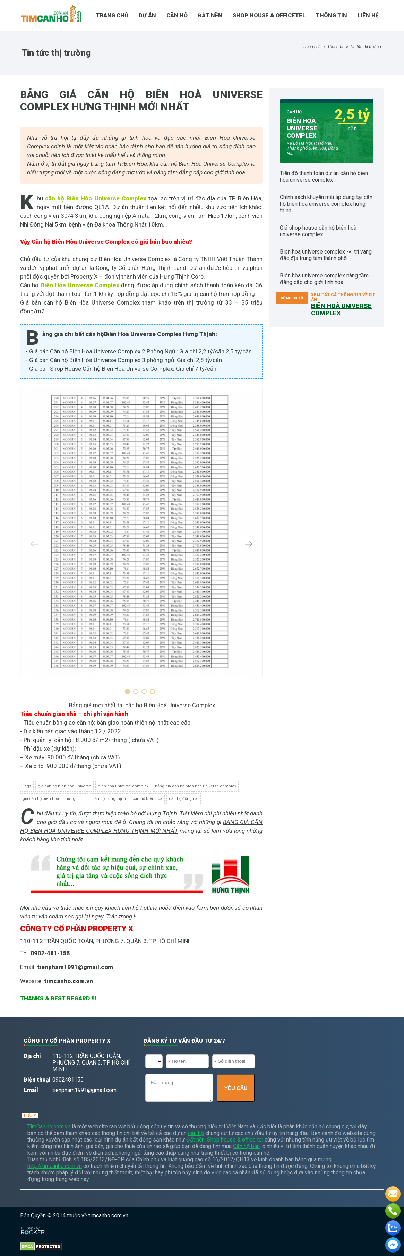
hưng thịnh (76, 798)
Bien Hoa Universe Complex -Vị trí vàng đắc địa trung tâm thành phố (326, 255)
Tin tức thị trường (365, 46)
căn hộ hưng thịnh (109, 798)
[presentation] (34, 544)
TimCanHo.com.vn (48, 1126)
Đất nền (210, 15)
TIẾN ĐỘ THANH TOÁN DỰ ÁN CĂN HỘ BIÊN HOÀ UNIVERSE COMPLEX (324, 176)
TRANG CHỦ (112, 15)
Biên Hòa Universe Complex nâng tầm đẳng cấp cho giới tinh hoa (324, 278)
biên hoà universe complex (123, 786)
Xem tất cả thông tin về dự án (343, 301)
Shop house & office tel (235, 1139)
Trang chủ (311, 46)
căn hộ (196, 1133)
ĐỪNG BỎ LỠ (292, 298)
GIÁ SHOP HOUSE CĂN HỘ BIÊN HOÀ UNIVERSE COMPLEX (318, 231)
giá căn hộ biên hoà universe (64, 786)
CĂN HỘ (177, 15)
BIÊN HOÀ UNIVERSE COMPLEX (302, 128)
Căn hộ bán (246, 1146)
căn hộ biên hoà (147, 798)
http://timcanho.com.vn (54, 1166)
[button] (129, 691)
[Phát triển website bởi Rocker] (32, 1224)
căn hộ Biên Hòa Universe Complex (95, 198)
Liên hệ (368, 15)
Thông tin (331, 15)
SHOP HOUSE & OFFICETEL (269, 15)
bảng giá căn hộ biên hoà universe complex (195, 786)
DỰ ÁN (147, 15)
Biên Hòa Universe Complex (80, 285)
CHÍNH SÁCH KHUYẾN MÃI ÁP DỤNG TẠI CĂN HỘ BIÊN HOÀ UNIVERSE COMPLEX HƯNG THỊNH (326, 204)
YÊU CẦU (236, 1088)
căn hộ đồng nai (183, 798)
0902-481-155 (50, 953)
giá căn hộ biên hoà (41, 798)
